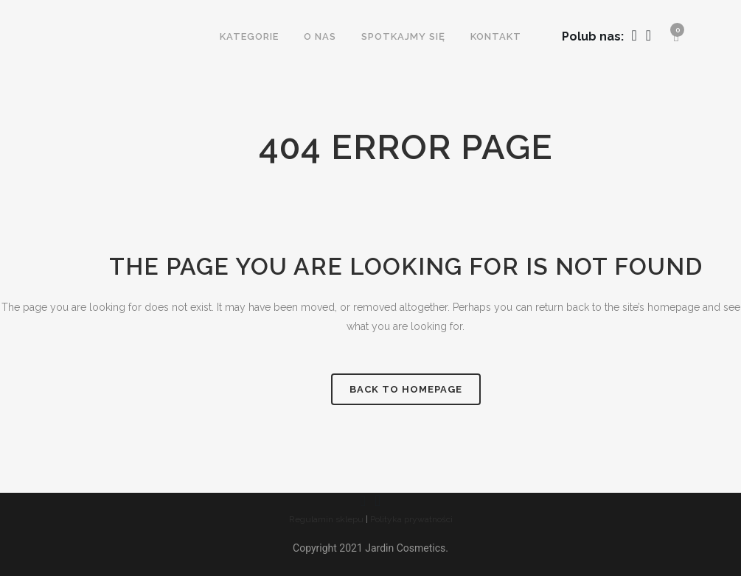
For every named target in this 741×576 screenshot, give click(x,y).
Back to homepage (405, 389)
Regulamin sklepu (326, 519)
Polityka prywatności (411, 519)
